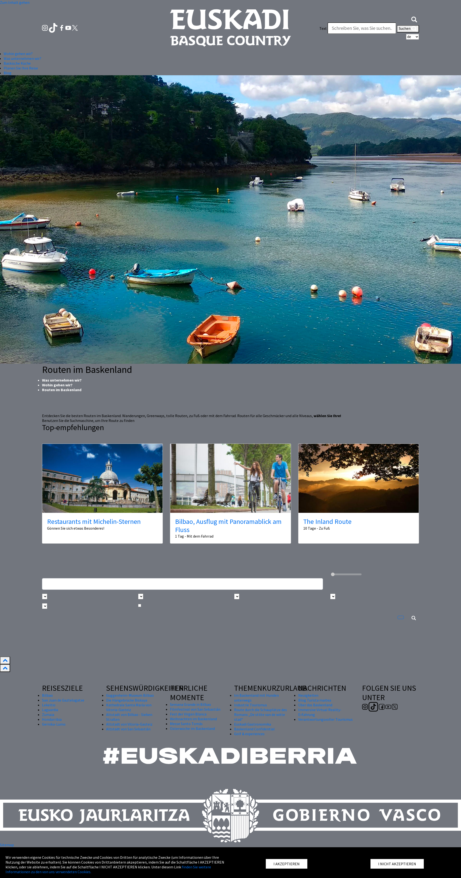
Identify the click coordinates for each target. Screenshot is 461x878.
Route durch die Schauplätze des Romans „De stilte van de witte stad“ (260, 714)
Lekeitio (48, 704)
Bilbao (47, 695)
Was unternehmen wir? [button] (22, 58)
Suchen (408, 29)
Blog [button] (8, 72)
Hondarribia (52, 719)
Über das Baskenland (315, 704)
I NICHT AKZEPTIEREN (397, 863)
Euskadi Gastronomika (252, 724)
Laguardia (50, 709)
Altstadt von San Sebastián (128, 729)
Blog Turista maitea (314, 700)
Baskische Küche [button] (17, 63)
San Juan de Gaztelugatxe (63, 700)
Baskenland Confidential (254, 729)
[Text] (362, 28)
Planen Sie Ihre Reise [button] (21, 68)
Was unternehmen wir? (62, 380)
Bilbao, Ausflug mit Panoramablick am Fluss (228, 525)
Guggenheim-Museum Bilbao (130, 695)
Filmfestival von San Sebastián (195, 709)
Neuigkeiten (308, 695)
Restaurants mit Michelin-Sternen (94, 521)
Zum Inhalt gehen (15, 2)
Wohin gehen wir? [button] (18, 53)
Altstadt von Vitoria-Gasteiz (129, 724)
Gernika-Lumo (54, 724)
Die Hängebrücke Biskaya (126, 700)
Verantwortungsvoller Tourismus (325, 719)
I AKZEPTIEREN (286, 863)
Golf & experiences (249, 733)
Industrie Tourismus (250, 704)
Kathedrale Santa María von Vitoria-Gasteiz (129, 707)
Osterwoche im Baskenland (192, 728)
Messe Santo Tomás (186, 723)
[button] (414, 18)
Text (323, 28)
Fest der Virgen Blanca (188, 714)
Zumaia (48, 714)
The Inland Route (327, 521)
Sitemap (7, 844)
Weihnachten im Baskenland (193, 718)
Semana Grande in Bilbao (190, 704)
